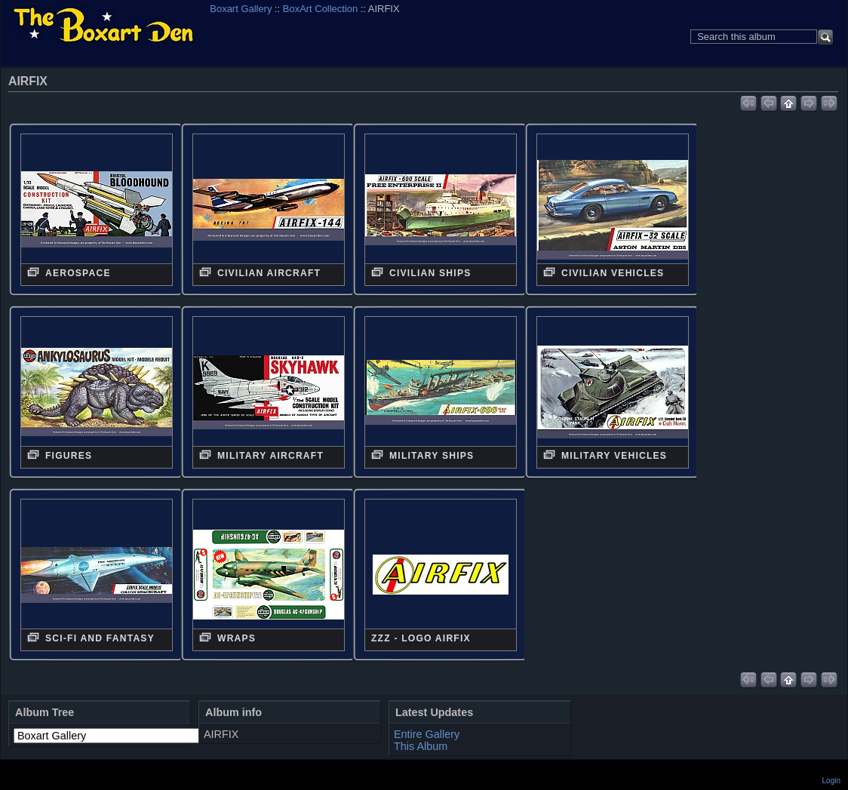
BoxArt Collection (320, 8)
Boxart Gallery (241, 8)
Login (831, 780)
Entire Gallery (426, 734)
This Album (420, 746)
